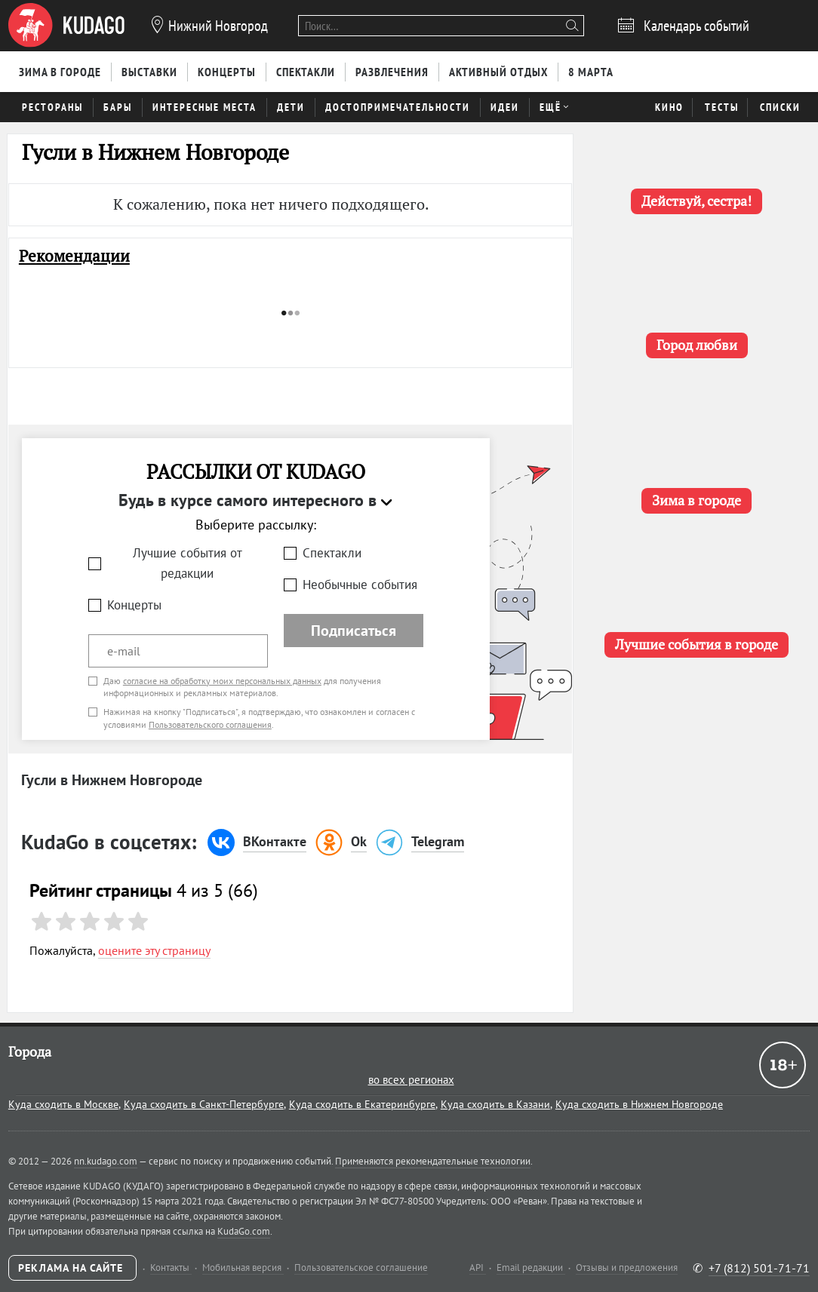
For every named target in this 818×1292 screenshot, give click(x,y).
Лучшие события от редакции (187, 563)
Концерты (134, 605)
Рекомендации (74, 256)
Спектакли (332, 553)
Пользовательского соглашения (210, 724)
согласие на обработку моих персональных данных (222, 680)
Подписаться (353, 630)
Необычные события (360, 584)
